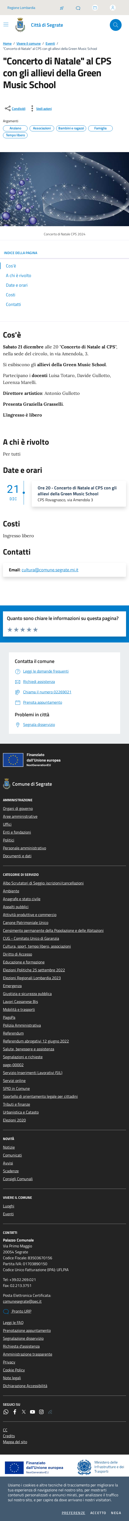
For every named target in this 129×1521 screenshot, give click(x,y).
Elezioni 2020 (14, 1120)
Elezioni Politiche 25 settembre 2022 (34, 970)
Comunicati (12, 1155)
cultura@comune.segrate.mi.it (50, 570)
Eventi (50, 43)
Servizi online (14, 1080)
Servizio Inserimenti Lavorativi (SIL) (32, 1073)
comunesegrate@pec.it (22, 1301)
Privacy (9, 1362)
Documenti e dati (17, 856)
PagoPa (9, 1017)
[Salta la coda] (62, 8)
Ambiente (11, 891)
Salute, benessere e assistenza (28, 1049)
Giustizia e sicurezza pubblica (27, 994)
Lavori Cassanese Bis (20, 1001)
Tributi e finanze (16, 1104)
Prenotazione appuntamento (27, 1330)
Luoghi (8, 1206)
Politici (8, 840)
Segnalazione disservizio (23, 1338)
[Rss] (50, 1412)
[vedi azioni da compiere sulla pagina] (40, 108)
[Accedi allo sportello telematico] (95, 8)
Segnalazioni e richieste (23, 1057)
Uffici (7, 824)
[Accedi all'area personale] (113, 8)
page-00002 (13, 1065)
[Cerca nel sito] (116, 25)
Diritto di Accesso (17, 954)
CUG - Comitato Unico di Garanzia (31, 938)
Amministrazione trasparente (27, 1354)
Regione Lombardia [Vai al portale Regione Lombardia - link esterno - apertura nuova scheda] (21, 7)
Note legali (12, 1378)
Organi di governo (18, 808)
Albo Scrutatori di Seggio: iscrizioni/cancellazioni (43, 883)
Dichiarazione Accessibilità (25, 1386)
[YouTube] (32, 1412)
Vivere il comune (28, 43)
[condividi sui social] (14, 108)
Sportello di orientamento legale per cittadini (40, 1096)
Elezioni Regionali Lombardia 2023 (32, 978)
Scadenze (11, 1171)
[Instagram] (41, 1412)
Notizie (9, 1147)
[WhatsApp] (6, 1412)
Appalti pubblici (16, 907)
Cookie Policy (14, 1370)
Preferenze (73, 1513)
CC (5, 1430)
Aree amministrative (20, 816)
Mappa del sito (15, 1442)
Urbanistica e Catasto (21, 1112)
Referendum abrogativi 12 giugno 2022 (36, 1041)
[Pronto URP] (78, 8)
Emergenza (12, 986)
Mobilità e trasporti (19, 1009)
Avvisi (8, 1163)
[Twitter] (24, 1412)
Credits (9, 1436)
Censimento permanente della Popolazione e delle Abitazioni (53, 930)
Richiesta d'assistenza (21, 1346)
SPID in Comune (16, 1088)
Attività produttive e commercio (29, 915)
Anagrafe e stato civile (21, 899)
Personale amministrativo (24, 848)
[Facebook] (15, 1412)
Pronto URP (17, 1311)
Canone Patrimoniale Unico (25, 922)
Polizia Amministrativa (22, 1025)
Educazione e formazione (24, 962)
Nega (116, 1513)
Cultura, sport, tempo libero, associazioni (37, 946)
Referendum (13, 1033)
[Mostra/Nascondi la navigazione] (6, 24)
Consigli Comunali (18, 1179)
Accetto (98, 1513)
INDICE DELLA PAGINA (64, 252)
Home (7, 43)
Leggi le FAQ (13, 1322)
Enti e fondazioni (17, 832)
